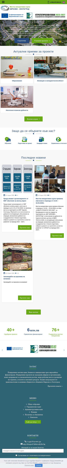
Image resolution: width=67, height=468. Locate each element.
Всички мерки (33, 119)
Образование (17, 81)
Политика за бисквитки (33, 415)
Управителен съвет (33, 407)
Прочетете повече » (55, 386)
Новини (34, 412)
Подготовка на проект (25, 143)
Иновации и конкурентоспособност (50, 81)
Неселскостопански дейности (17, 110)
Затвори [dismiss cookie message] (38, 465)
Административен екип (34, 409)
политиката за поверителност (40, 455)
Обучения (8, 143)
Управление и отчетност (59, 143)
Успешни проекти (42, 40)
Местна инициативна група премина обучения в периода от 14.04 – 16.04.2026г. (49, 201)
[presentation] (3, 350)
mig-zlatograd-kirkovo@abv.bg (33, 444)
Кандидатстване (42, 143)
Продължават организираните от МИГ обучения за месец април (15, 200)
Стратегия (22, 41)
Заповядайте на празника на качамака (14, 278)
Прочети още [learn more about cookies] (29, 465)
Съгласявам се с (33, 455)
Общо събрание (34, 404)
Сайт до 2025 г (33, 421)
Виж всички (33, 312)
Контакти (33, 417)
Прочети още (25, 227)
